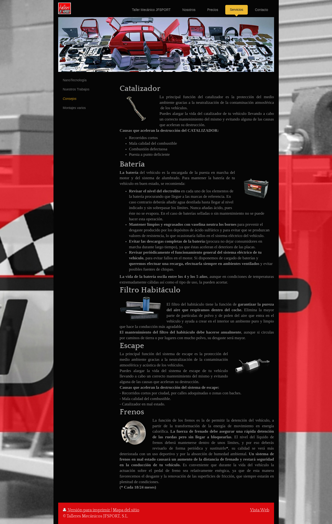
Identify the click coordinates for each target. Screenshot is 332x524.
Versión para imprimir (87, 510)
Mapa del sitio (126, 510)
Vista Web (259, 510)
